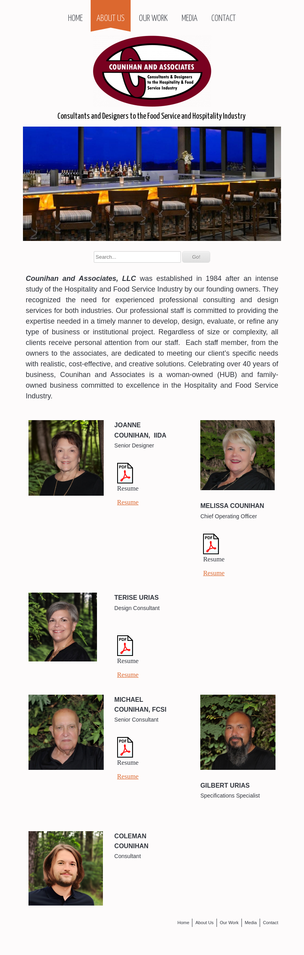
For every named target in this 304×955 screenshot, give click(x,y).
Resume (128, 502)
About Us (111, 19)
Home (75, 19)
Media (190, 19)
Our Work (153, 19)
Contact (223, 19)
